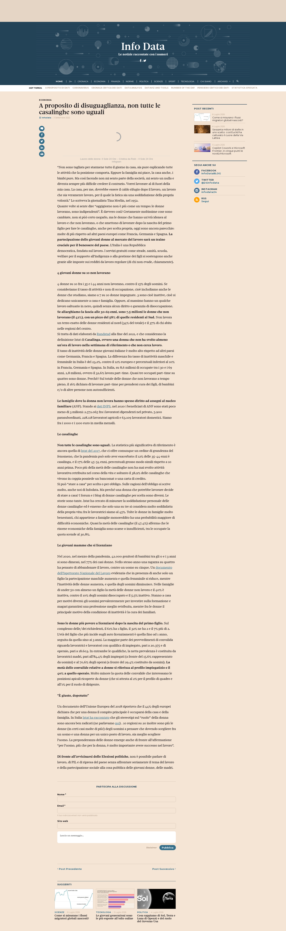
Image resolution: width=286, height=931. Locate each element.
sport (172, 81)
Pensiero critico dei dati (213, 88)
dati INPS (104, 406)
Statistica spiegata (244, 88)
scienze (158, 81)
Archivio (223, 81)
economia (99, 81)
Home (59, 81)
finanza (115, 81)
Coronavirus (80, 88)
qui (117, 723)
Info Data (143, 46)
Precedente (69, 869)
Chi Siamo (205, 81)
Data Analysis (133, 88)
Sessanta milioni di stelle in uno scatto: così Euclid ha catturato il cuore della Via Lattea (228, 134)
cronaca (83, 81)
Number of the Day (183, 88)
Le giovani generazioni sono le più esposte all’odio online (114, 917)
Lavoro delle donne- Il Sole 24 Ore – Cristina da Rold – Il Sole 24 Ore (116, 159)
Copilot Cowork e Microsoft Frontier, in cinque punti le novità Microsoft (228, 150)
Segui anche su (205, 165)
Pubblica (167, 847)
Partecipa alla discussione (116, 786)
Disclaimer (151, 847)
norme (130, 81)
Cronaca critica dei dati (106, 88)
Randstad (103, 334)
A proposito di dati (57, 88)
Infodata (45, 117)
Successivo (164, 869)
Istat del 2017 (90, 451)
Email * (61, 806)
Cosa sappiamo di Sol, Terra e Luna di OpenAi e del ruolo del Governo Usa (156, 918)
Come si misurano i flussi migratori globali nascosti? (72, 917)
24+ (70, 81)
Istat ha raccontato (96, 718)
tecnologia (187, 81)
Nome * (61, 794)
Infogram (116, 161)
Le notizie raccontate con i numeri (143, 54)
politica (143, 81)
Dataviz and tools (157, 88)
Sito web (62, 821)
